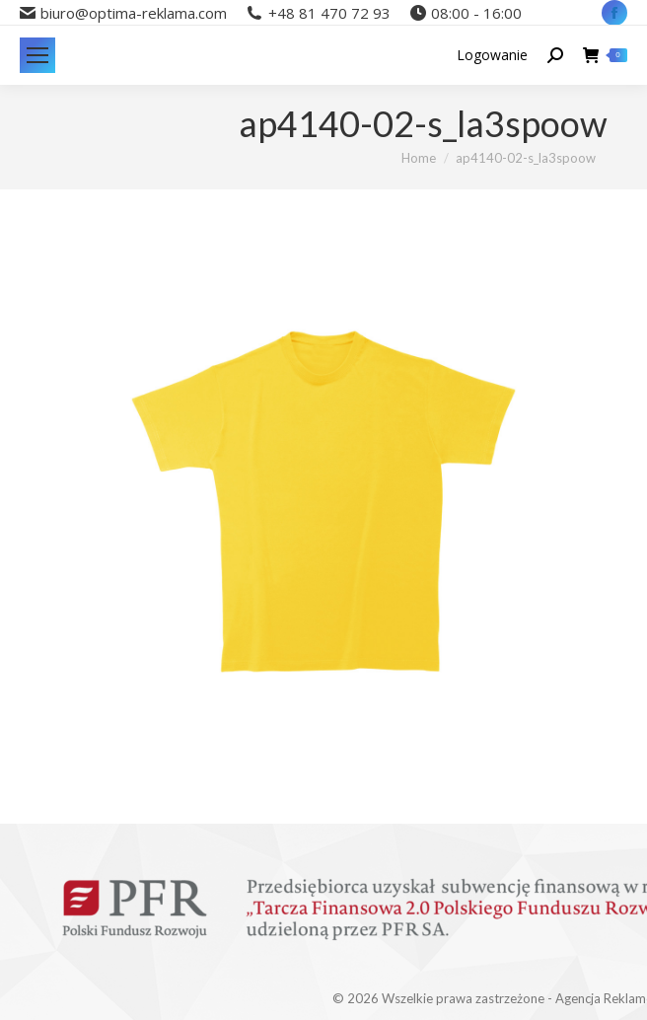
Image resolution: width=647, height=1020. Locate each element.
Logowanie (492, 55)
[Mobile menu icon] (37, 55)
